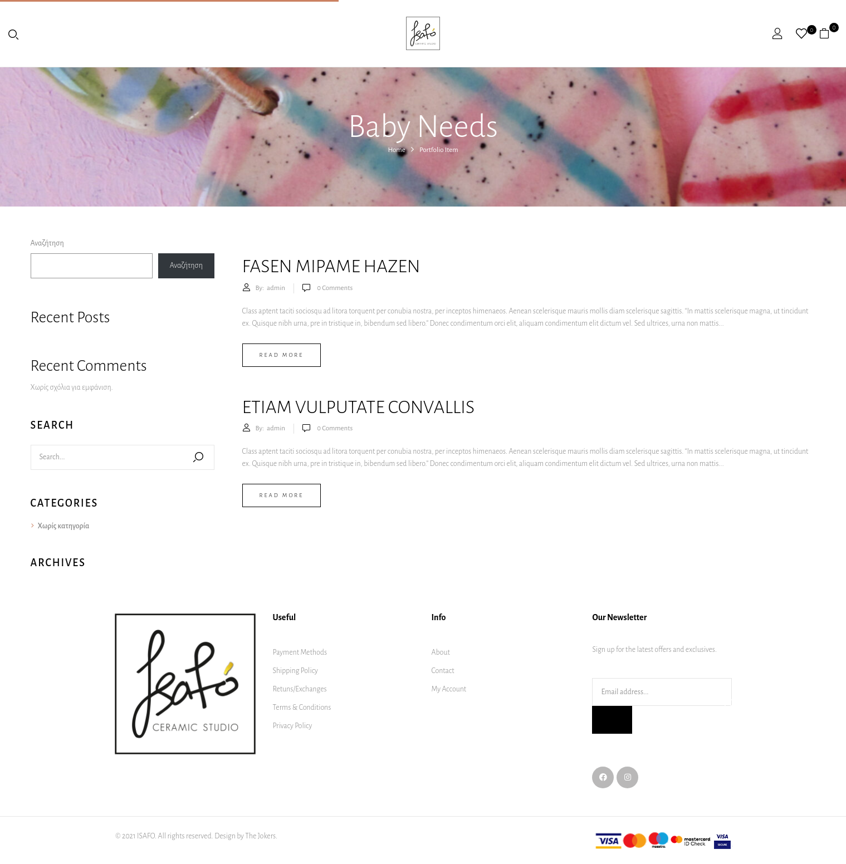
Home (396, 150)
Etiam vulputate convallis (358, 407)
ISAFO (146, 836)
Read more (282, 355)
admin (276, 288)
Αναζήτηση (47, 243)
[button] (828, 33)
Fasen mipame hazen (331, 266)
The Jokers (260, 836)
